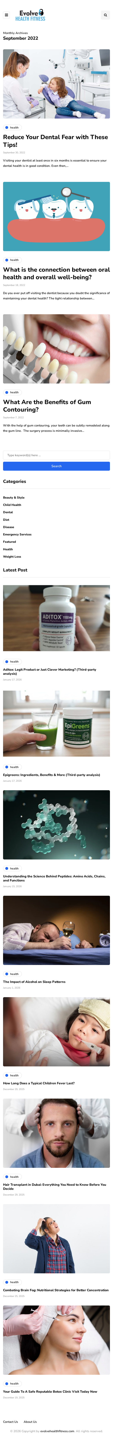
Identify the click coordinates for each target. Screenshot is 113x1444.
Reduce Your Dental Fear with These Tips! (55, 141)
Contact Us (10, 1422)
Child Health (12, 505)
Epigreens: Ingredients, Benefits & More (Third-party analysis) (51, 775)
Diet (6, 520)
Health (8, 549)
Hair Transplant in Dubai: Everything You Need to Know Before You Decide (54, 1186)
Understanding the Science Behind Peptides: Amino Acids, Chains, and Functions (54, 878)
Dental (8, 512)
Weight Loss (12, 557)
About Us (30, 1422)
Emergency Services (17, 534)
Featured (9, 542)
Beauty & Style (13, 498)
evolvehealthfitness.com (57, 1431)
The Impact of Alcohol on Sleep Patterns (34, 982)
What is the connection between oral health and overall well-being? (56, 274)
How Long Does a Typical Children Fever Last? (38, 1083)
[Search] (56, 455)
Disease (8, 527)
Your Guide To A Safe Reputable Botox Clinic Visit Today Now (50, 1391)
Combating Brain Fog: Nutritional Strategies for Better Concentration (56, 1290)
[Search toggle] (105, 15)
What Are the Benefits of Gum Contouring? (47, 406)
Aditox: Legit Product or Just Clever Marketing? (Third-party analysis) (49, 671)
